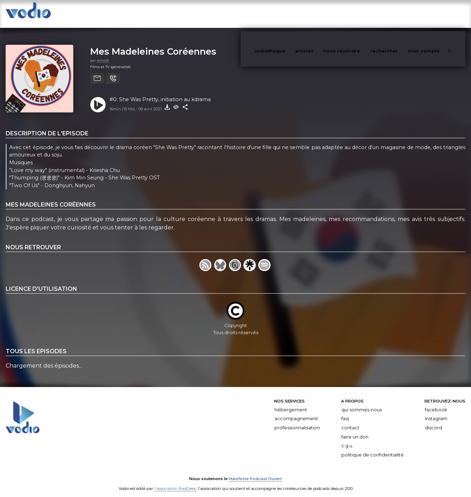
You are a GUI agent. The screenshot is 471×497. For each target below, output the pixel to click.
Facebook (436, 402)
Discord (433, 420)
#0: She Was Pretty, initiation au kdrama (160, 92)
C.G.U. (347, 438)
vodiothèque (286, 13)
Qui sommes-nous (361, 402)
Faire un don (354, 429)
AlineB (103, 53)
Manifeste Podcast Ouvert (255, 471)
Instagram (436, 411)
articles (320, 13)
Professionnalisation (297, 420)
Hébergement (290, 402)
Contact (350, 420)
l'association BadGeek (175, 481)
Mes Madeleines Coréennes (153, 44)
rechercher (397, 13)
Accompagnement (296, 411)
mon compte (435, 13)
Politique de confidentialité (372, 447)
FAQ (345, 411)
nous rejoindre (356, 13)
